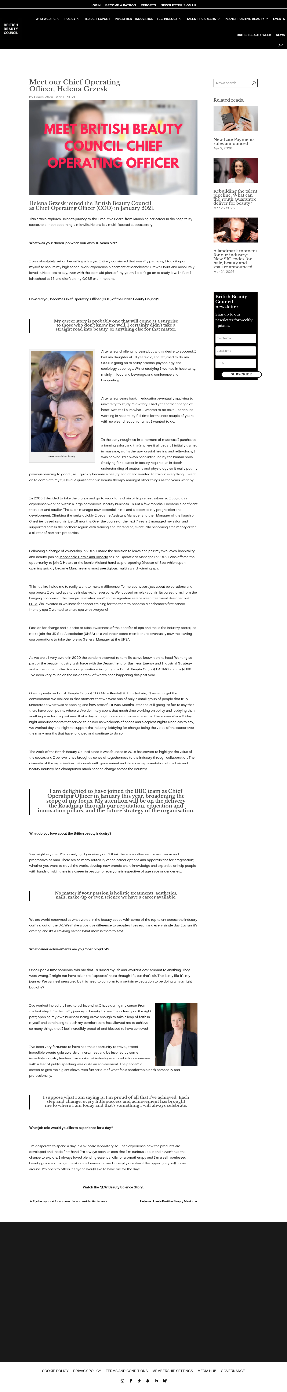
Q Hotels (66, 562)
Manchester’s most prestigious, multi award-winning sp (112, 568)
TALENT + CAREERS (201, 19)
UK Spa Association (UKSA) (73, 633)
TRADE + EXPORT (97, 19)
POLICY (70, 19)
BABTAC (162, 669)
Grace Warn (43, 97)
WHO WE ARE (46, 19)
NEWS (280, 35)
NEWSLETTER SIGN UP (178, 5)
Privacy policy (87, 1373)
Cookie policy (55, 1373)
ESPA (33, 604)
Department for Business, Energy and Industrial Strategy (147, 663)
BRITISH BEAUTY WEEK (254, 35)
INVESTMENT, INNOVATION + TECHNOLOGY (146, 19)
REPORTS (148, 5)
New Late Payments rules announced (234, 141)
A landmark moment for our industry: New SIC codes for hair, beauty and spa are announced (235, 258)
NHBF (186, 669)
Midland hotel (105, 562)
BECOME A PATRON (120, 5)
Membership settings (172, 1373)
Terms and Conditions (127, 1373)
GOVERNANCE (233, 1373)
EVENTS (279, 19)
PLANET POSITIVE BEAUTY (244, 19)
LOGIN (96, 5)
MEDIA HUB (207, 1373)
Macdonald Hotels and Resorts (83, 557)
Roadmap (70, 806)
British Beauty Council (137, 669)
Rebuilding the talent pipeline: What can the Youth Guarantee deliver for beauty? (235, 197)
